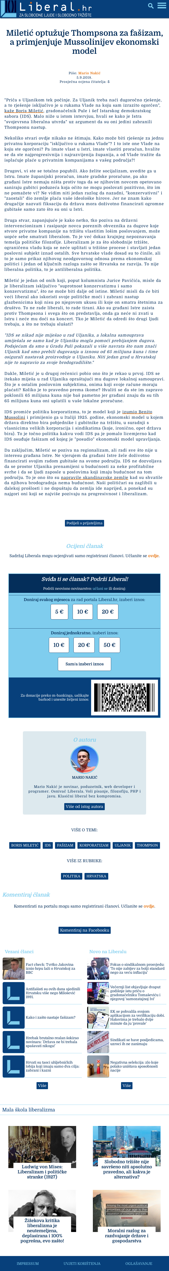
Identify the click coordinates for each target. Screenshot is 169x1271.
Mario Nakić (89, 73)
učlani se (100, 589)
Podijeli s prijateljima (84, 523)
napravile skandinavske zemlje (94, 477)
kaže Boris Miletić (23, 111)
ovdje (153, 556)
